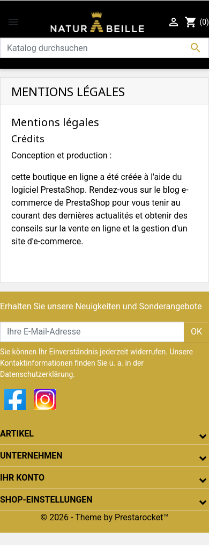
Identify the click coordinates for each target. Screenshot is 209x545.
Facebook (15, 399)
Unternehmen (31, 455)
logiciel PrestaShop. (50, 190)
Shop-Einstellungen (46, 500)
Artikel (17, 433)
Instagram (45, 399)
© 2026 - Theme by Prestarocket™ (105, 517)
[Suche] (104, 48)
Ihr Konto (22, 478)
